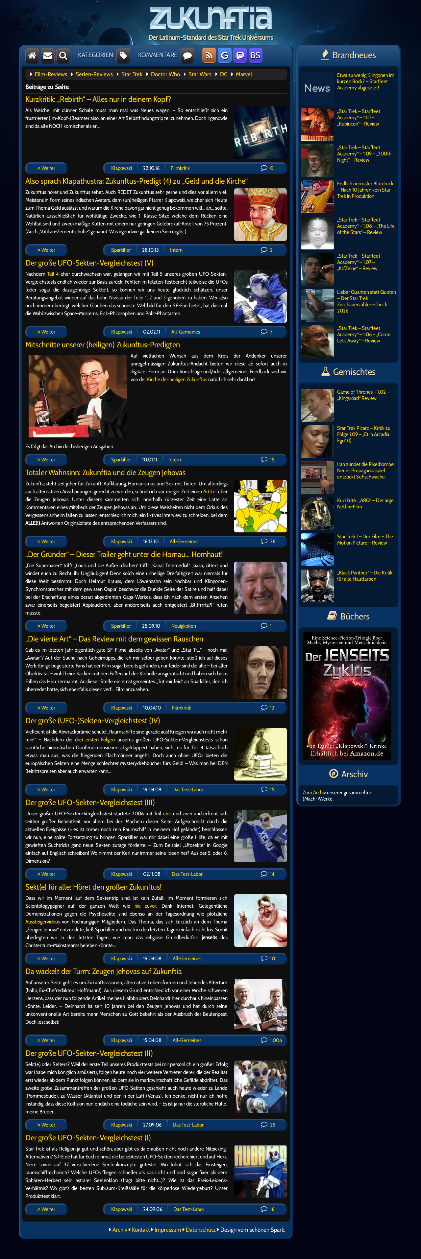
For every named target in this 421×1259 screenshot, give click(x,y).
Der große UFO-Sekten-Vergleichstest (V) (89, 263)
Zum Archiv (314, 792)
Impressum (168, 1229)
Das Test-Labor (187, 789)
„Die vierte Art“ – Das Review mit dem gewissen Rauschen (114, 638)
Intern (176, 250)
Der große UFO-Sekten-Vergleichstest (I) (88, 1137)
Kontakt (141, 1229)
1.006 (271, 1040)
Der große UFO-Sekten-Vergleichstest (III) (90, 802)
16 (267, 1209)
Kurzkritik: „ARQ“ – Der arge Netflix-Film (347, 513)
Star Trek (131, 74)
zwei (187, 813)
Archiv (119, 1229)
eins (167, 813)
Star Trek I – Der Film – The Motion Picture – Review (347, 549)
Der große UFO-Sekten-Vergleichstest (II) (89, 1053)
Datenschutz (201, 1229)
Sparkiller (121, 250)
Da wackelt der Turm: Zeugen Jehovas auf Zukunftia (103, 971)
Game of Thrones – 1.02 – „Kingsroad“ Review (345, 405)
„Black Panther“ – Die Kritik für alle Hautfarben (346, 586)
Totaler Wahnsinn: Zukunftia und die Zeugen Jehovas (105, 472)
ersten (92, 739)
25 (268, 1125)
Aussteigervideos (42, 922)
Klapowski (121, 168)
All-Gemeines (185, 332)
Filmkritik (180, 168)
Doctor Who (165, 74)
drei (79, 739)
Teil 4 (53, 274)
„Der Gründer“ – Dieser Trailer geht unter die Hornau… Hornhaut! (124, 554)
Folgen (108, 739)
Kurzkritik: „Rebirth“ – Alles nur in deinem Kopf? (98, 99)
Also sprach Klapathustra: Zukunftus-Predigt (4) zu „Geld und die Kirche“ (136, 181)
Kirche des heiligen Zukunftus (177, 379)
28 (268, 541)
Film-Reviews (51, 74)
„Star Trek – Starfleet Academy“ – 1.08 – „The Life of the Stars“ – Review (348, 233)
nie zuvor (146, 906)
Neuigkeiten (183, 626)
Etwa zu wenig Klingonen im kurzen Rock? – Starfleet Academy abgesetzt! (347, 88)
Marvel (244, 74)
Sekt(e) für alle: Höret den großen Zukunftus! (93, 887)
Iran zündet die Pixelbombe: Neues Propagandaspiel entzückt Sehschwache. (348, 477)
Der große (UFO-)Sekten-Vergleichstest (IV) (92, 720)
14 (267, 874)
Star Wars (199, 74)
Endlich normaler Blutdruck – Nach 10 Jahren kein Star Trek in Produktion (347, 196)
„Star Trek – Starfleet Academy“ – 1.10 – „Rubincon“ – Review (340, 124)
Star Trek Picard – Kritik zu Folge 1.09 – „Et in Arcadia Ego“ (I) (345, 441)
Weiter (46, 168)
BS (255, 55)
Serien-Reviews (94, 74)
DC (223, 74)
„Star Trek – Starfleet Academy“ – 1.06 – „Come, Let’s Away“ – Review (346, 341)
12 (267, 708)
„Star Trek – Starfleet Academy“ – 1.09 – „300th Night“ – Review (346, 160)
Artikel (210, 491)
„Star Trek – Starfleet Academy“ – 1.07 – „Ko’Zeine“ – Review (340, 269)
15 (267, 459)
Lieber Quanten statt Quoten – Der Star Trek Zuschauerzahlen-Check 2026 (348, 305)
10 (268, 958)
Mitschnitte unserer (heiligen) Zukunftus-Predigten (102, 344)
